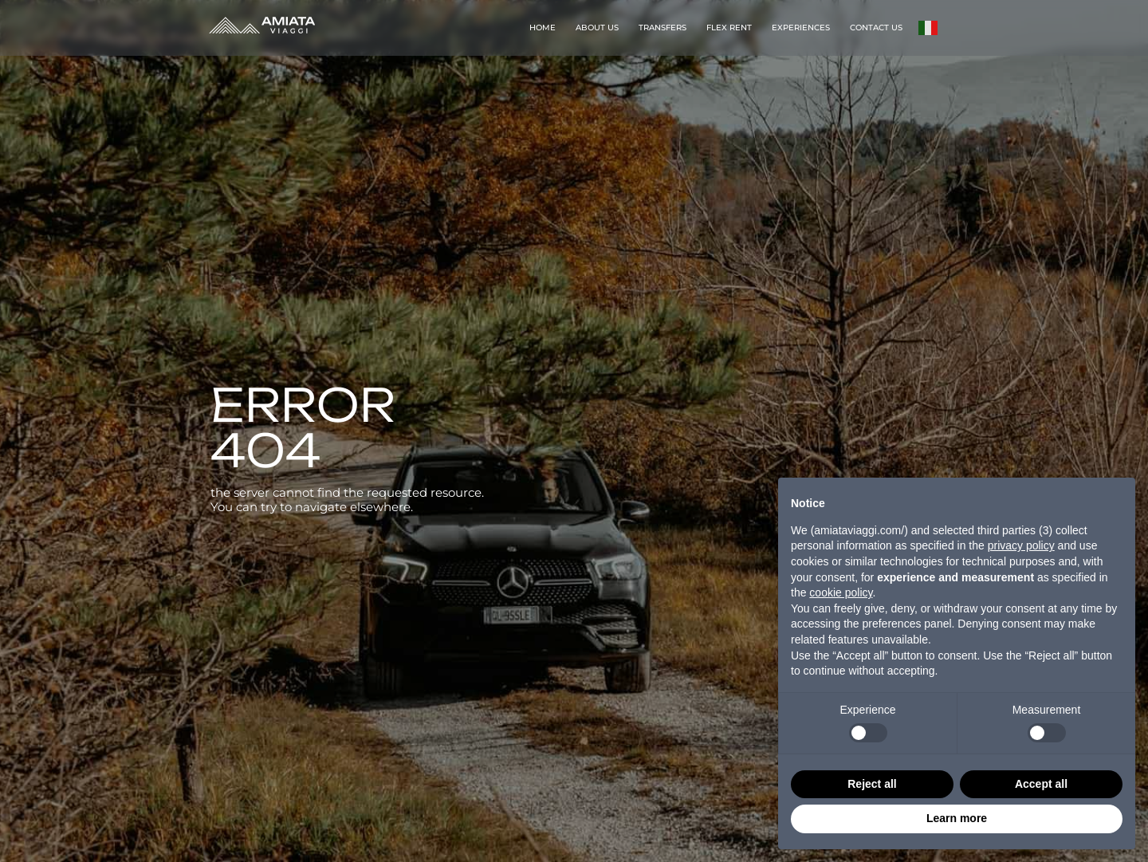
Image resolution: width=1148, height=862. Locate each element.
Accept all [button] (1041, 783)
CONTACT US (876, 27)
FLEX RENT (729, 27)
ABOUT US (597, 27)
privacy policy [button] (1021, 545)
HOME (542, 27)
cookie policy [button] (840, 592)
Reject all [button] (871, 783)
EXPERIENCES (801, 27)
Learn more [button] (956, 818)
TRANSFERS (662, 27)
